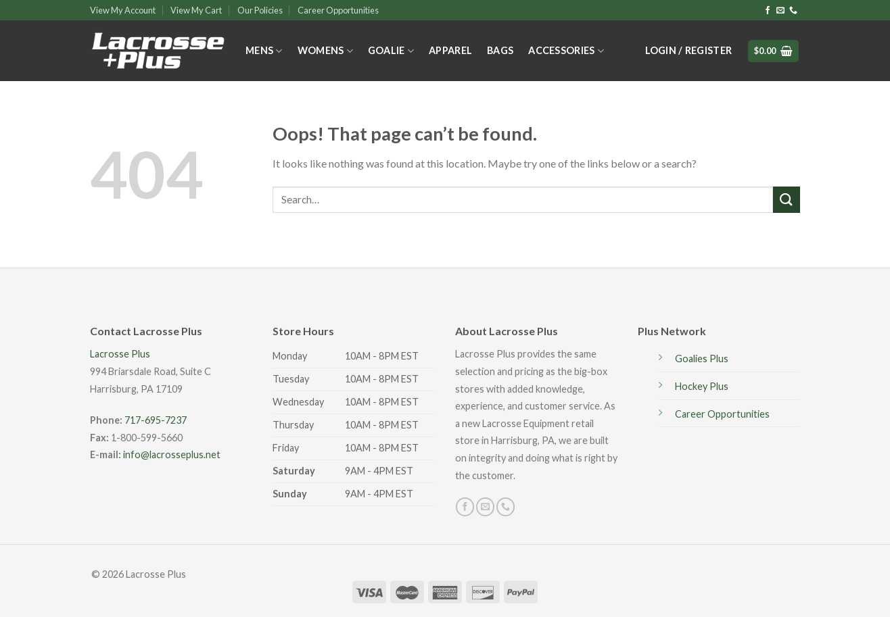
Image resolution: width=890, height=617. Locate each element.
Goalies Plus (701, 358)
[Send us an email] (780, 11)
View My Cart (196, 10)
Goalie (391, 51)
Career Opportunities (338, 10)
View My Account (123, 10)
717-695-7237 (155, 420)
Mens (264, 51)
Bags (500, 50)
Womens (325, 51)
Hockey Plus (701, 386)
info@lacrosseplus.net (171, 454)
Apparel (450, 50)
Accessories (566, 51)
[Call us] (793, 11)
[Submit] (786, 200)
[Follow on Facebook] (768, 11)
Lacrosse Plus (120, 354)
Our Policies (260, 10)
